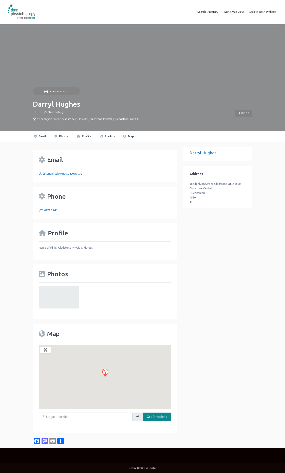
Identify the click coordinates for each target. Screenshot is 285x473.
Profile (84, 136)
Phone (61, 136)
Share (243, 113)
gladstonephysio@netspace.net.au (60, 173)
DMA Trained (56, 91)
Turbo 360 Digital (146, 468)
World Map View (233, 11)
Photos (107, 136)
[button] (105, 372)
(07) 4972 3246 (48, 210)
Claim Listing (55, 112)
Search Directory (207, 11)
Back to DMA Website (262, 11)
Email (40, 136)
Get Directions (157, 416)
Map (128, 136)
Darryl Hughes (202, 152)
